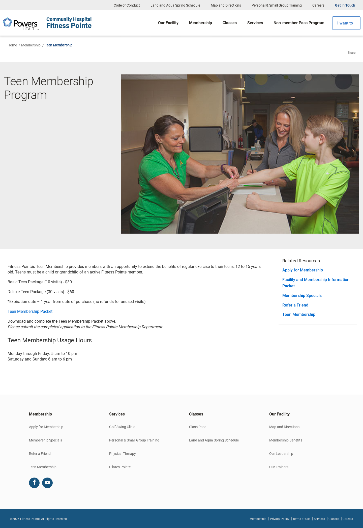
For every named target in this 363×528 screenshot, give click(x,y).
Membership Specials (302, 295)
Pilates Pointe (120, 467)
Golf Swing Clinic (122, 427)
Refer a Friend (295, 305)
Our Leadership (281, 454)
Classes (333, 519)
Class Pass (197, 427)
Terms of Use (301, 519)
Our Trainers (278, 467)
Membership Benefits (285, 440)
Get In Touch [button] (345, 5)
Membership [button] (40, 414)
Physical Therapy (122, 454)
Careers (318, 5)
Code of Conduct (127, 5)
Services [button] (117, 414)
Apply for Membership (302, 270)
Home (12, 45)
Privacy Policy (279, 519)
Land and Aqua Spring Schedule (175, 5)
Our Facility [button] (279, 414)
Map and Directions (226, 5)
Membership (31, 45)
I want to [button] (345, 23)
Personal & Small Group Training (277, 5)
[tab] (61, 414)
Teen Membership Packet (30, 311)
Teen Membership (298, 314)
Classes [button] (196, 414)
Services (319, 519)
